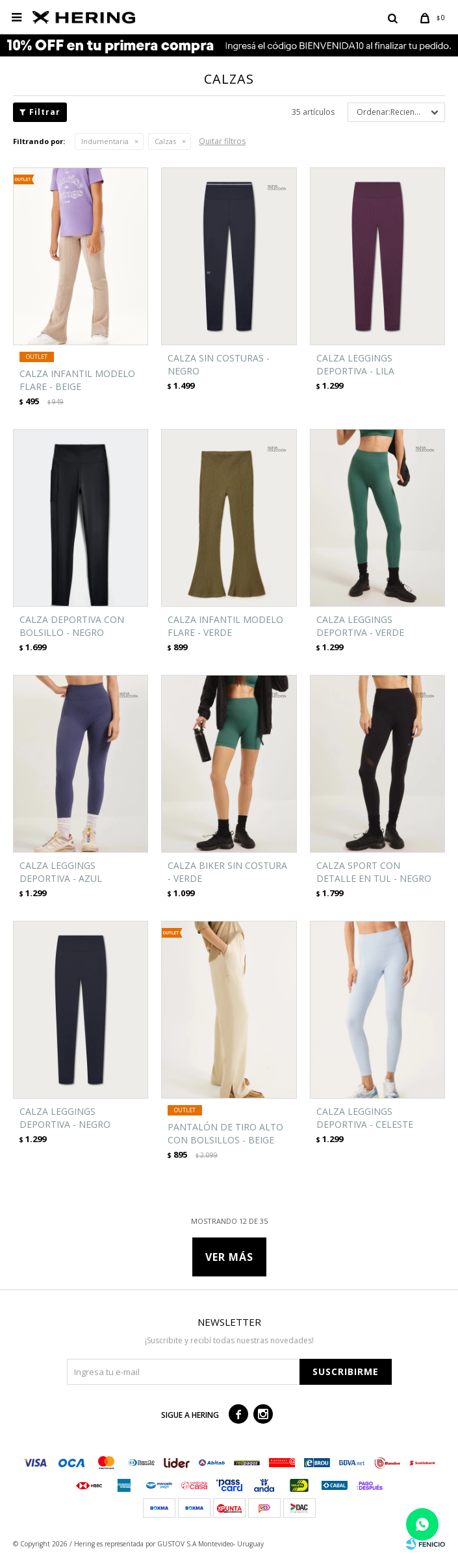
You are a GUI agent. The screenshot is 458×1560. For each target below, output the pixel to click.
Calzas (165, 141)
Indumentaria (105, 141)
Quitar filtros (222, 141)
